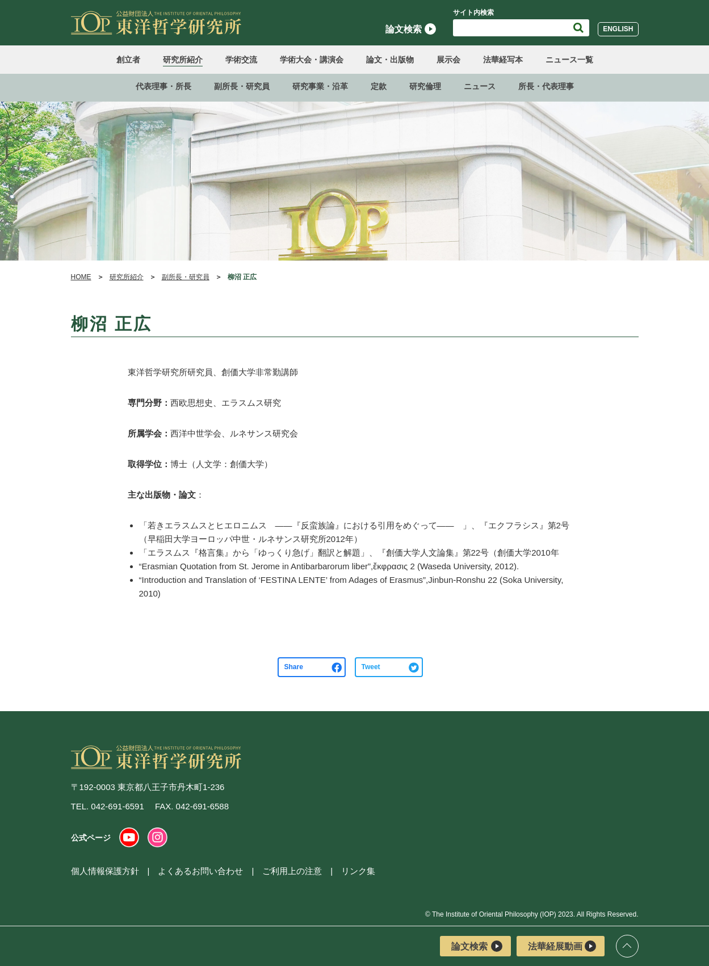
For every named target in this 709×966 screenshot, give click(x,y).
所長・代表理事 (546, 86)
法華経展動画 (562, 946)
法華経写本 (503, 59)
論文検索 (410, 29)
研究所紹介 (183, 59)
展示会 (448, 59)
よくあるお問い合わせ (200, 871)
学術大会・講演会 (311, 59)
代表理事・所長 (163, 86)
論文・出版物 (390, 59)
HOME (81, 277)
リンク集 (358, 871)
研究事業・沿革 (320, 86)
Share (293, 667)
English (618, 29)
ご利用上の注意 (292, 871)
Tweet (371, 667)
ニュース (480, 86)
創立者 (128, 59)
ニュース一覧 (569, 59)
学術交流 (241, 59)
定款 (379, 86)
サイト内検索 (473, 12)
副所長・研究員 (242, 86)
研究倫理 (425, 86)
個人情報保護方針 (105, 871)
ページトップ (627, 946)
